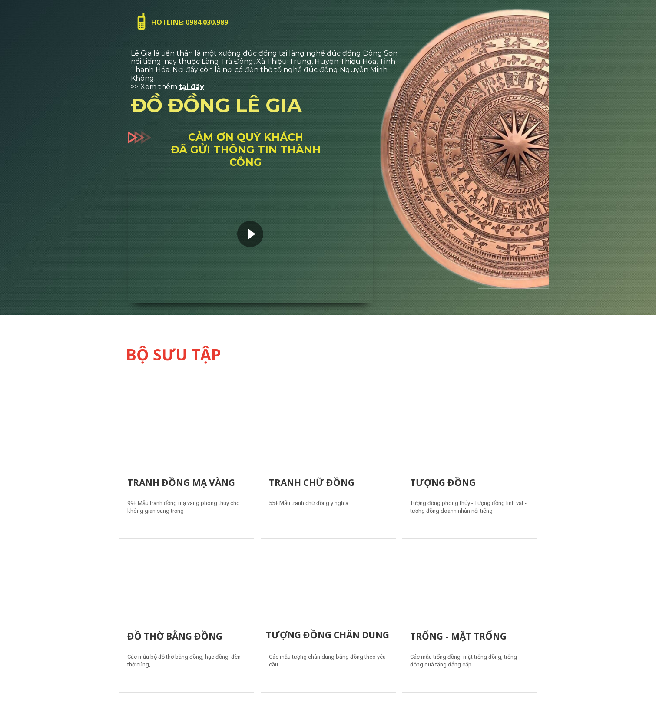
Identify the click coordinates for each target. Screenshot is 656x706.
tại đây (191, 86)
